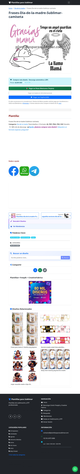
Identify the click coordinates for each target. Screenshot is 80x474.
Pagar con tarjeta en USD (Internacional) (40, 93)
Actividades (13, 434)
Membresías (46, 416)
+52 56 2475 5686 (49, 438)
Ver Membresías (17, 226)
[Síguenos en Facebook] (10, 416)
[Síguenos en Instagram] (19, 416)
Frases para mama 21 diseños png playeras (24, 347)
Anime (11, 442)
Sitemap (68, 466)
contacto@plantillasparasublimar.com (56, 433)
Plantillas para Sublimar (21, 2)
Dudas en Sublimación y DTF (51, 419)
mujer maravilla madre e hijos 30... (21, 384)
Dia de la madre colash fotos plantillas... (53, 347)
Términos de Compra (47, 449)
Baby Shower (13, 451)
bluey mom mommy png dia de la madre (53, 370)
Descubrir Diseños (18, 221)
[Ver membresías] (40, 292)
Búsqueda (45, 413)
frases (33, 237)
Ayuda (31, 127)
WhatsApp (26, 103)
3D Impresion (13, 431)
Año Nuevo (13, 445)
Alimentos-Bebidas (15, 439)
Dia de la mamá (25, 237)
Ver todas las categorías (17, 455)
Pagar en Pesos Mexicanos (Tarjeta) (40, 88)
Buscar (65, 258)
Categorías (46, 410)
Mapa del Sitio (45, 452)
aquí (60, 103)
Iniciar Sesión (46, 422)
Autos (11, 448)
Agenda (12, 437)
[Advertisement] (40, 143)
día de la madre (15, 237)
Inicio (10, 8)
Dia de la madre (19, 8)
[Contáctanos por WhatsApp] (15, 416)
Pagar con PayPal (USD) (40, 97)
